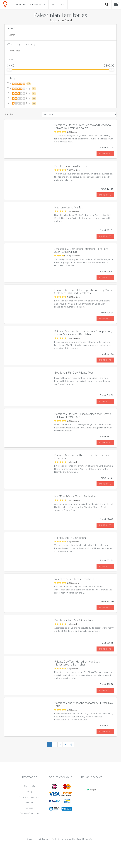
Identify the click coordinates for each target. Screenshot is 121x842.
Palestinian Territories (60, 14)
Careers (29, 807)
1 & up (21, 103)
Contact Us (29, 786)
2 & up (21, 98)
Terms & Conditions (29, 813)
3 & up (21, 93)
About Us (29, 802)
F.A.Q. (29, 791)
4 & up (21, 88)
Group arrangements (29, 797)
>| (71, 744)
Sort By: (9, 114)
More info (105, 154)
